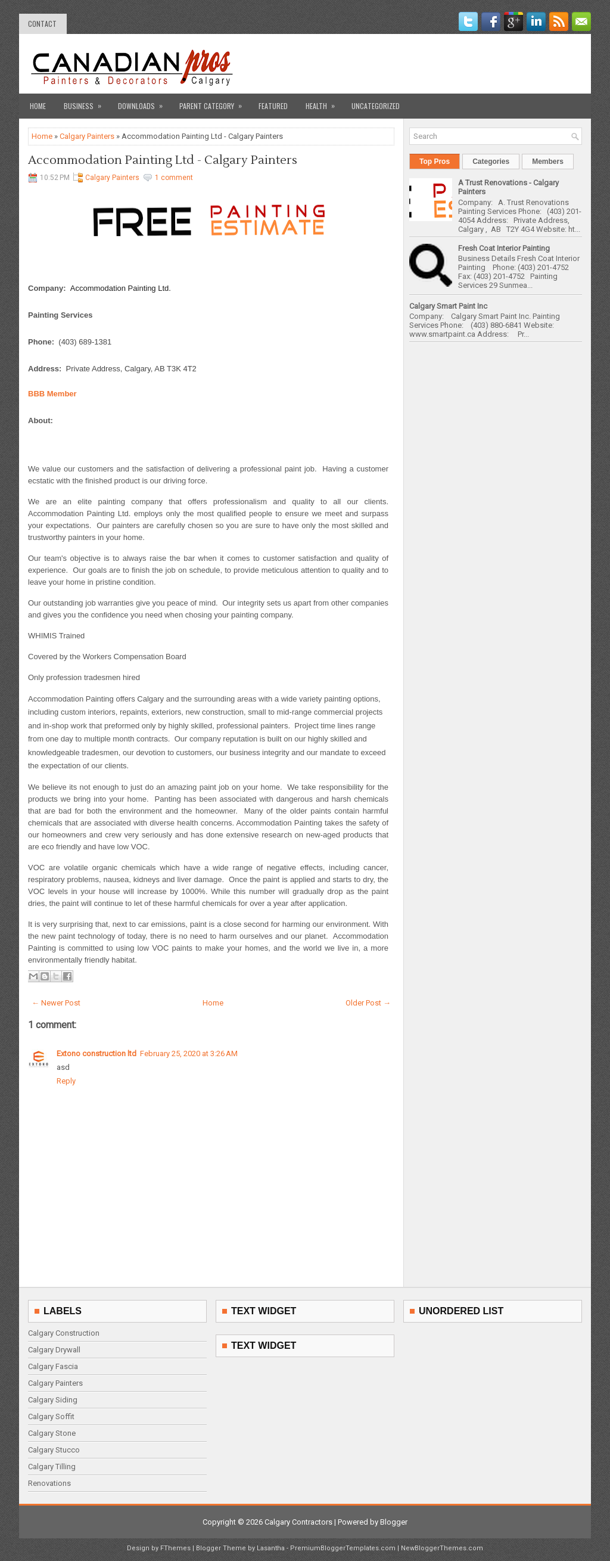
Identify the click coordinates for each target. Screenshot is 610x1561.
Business (86, 102)
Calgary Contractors (298, 1521)
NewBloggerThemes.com (442, 1548)
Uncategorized (375, 106)
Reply (66, 1080)
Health (324, 102)
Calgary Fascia (53, 1366)
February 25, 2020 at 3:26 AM (189, 1053)
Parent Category (214, 102)
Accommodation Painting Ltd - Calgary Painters (162, 160)
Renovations (49, 1483)
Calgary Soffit (51, 1416)
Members (548, 161)
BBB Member (52, 393)
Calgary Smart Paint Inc (448, 306)
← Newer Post (56, 1002)
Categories (490, 161)
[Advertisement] (442, 64)
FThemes (175, 1548)
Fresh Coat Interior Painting (504, 248)
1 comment (174, 177)
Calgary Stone (52, 1433)
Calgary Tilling (52, 1466)
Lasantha (271, 1548)
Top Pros (434, 161)
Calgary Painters (87, 136)
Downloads (144, 102)
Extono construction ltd (96, 1053)
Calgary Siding (52, 1399)
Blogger (393, 1521)
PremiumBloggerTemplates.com (343, 1548)
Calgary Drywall (54, 1349)
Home (38, 106)
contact (42, 23)
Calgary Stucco (54, 1449)
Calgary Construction (63, 1333)
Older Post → (368, 1002)
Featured (273, 106)
